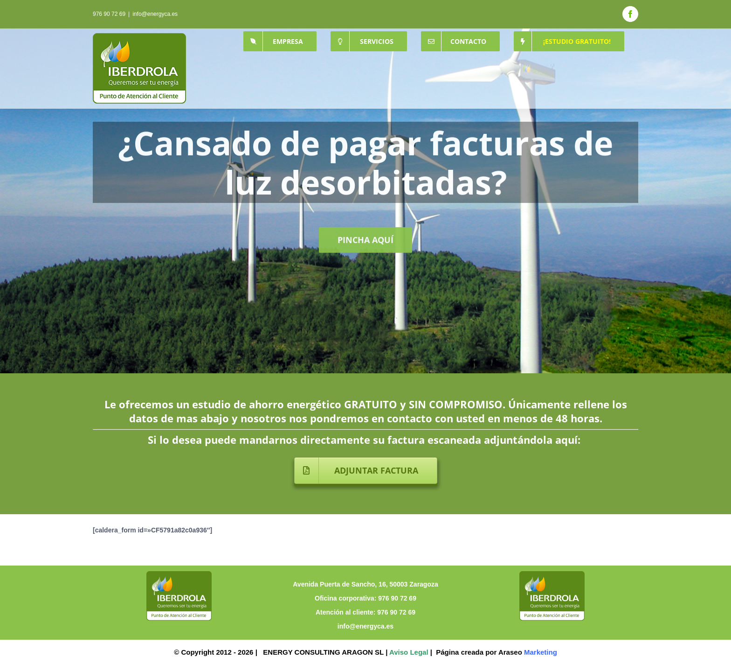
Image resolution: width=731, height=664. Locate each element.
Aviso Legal (408, 652)
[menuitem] (280, 41)
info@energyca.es (155, 14)
